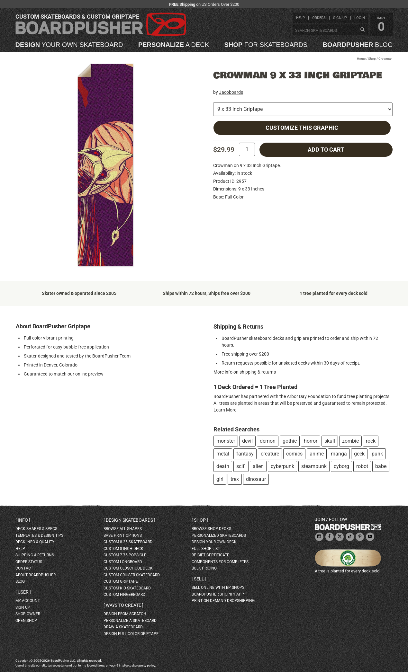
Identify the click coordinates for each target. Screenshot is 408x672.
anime (317, 454)
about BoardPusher (35, 575)
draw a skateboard (123, 627)
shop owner (27, 614)
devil (247, 441)
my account (27, 600)
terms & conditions (91, 665)
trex (235, 479)
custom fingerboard (124, 594)
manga (339, 454)
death (222, 466)
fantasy (245, 454)
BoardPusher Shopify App (218, 594)
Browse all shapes (123, 528)
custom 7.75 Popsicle (125, 555)
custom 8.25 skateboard (128, 542)
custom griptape (121, 581)
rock (371, 441)
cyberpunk (282, 466)
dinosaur (256, 479)
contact (24, 568)
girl (219, 479)
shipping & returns (34, 555)
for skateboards (266, 44)
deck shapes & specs (36, 528)
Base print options (123, 535)
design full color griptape (131, 634)
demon (268, 441)
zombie (350, 441)
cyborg (341, 466)
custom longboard (123, 562)
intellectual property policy (137, 665)
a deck (173, 44)
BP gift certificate (210, 555)
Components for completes (220, 562)
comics (294, 454)
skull (329, 441)
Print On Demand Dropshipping (223, 600)
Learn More (224, 409)
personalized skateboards (219, 535)
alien (258, 466)
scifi (241, 466)
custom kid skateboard (127, 588)
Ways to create (123, 605)
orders (319, 18)
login (359, 18)
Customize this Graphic (302, 128)
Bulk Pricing (204, 568)
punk (377, 454)
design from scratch (125, 614)
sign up (340, 18)
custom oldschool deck (128, 568)
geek (359, 454)
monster (225, 441)
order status (28, 562)
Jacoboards (231, 92)
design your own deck (214, 542)
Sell (199, 578)
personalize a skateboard (130, 620)
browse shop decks (211, 528)
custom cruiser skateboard (132, 575)
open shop (26, 620)
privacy (111, 665)
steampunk (314, 466)
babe (380, 466)
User (23, 592)
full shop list (206, 548)
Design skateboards (129, 520)
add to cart (326, 149)
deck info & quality (34, 542)
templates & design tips (39, 535)
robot (362, 466)
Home (361, 58)
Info (23, 520)
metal (222, 454)
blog (358, 44)
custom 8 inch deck (123, 548)
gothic (290, 441)
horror (310, 441)
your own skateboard (69, 44)
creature (270, 454)
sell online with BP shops (218, 587)
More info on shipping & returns (244, 372)
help (300, 18)
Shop (372, 58)
